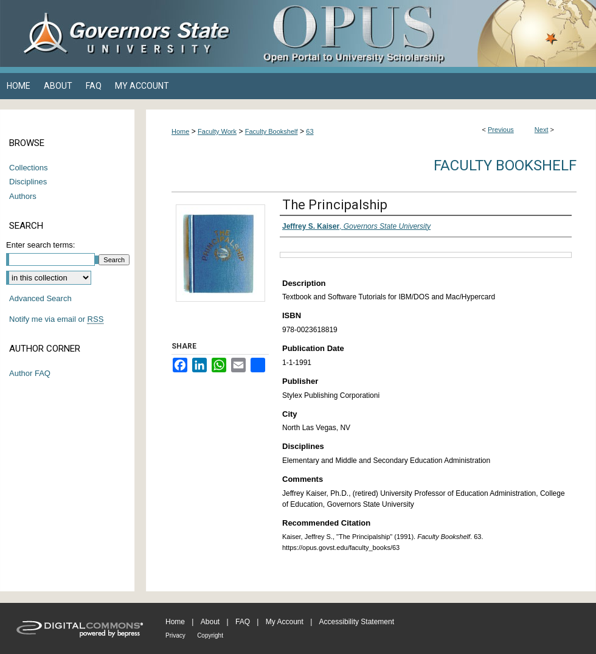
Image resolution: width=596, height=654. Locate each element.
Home (180, 131)
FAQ (242, 621)
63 (309, 131)
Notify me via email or (56, 319)
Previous (501, 129)
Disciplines (28, 181)
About (210, 621)
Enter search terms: (40, 244)
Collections (28, 167)
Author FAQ (29, 373)
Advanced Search (40, 298)
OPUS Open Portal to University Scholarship (419, 33)
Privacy (175, 635)
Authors (22, 196)
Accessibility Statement (356, 621)
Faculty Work (217, 131)
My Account (284, 621)
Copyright (210, 635)
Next (542, 129)
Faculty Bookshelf (271, 131)
